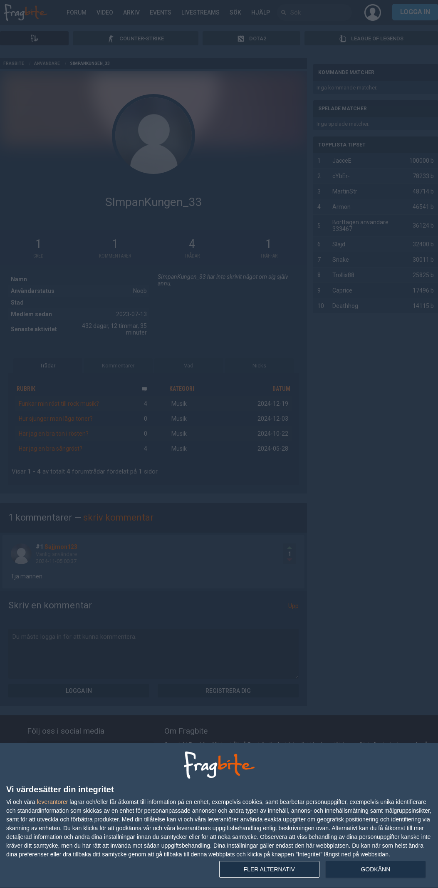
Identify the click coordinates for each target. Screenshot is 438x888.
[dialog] (219, 815)
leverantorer (52, 802)
